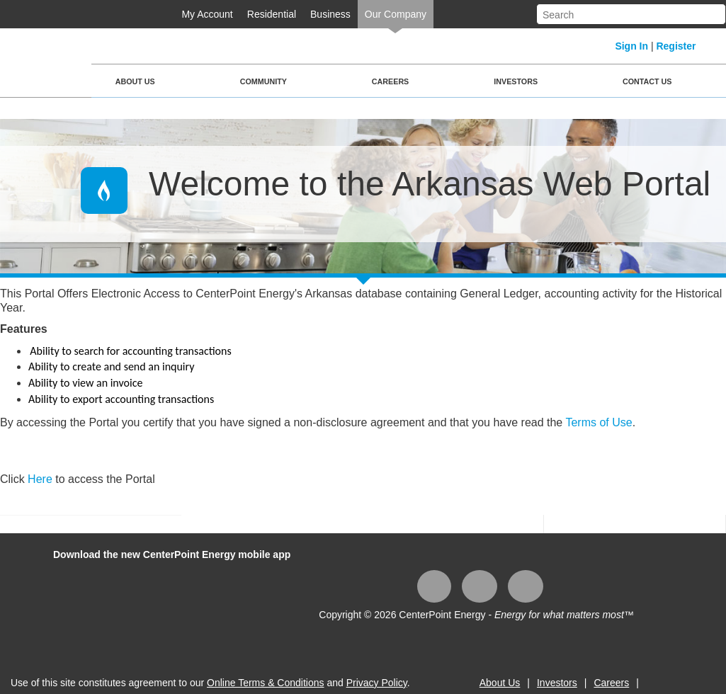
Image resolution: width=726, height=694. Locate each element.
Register (676, 46)
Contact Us (647, 81)
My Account (206, 14)
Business (330, 14)
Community (263, 81)
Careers (390, 81)
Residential (271, 14)
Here (41, 479)
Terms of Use (598, 422)
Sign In (631, 46)
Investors (516, 81)
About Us (135, 81)
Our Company (395, 14)
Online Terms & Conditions (265, 682)
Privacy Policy (376, 682)
